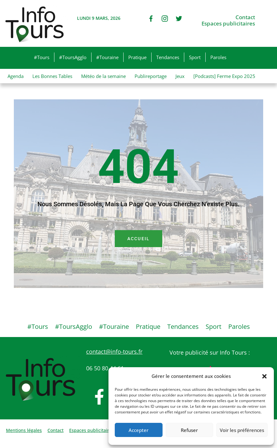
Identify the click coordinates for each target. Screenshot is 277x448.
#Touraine (107, 57)
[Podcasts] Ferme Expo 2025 (224, 76)
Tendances (167, 57)
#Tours (41, 57)
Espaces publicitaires (228, 23)
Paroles (218, 57)
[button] (264, 376)
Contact (245, 17)
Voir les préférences (242, 430)
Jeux (180, 76)
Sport (195, 57)
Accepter (138, 430)
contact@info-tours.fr (114, 351)
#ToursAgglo (72, 57)
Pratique (137, 57)
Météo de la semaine (103, 76)
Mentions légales (24, 430)
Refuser (189, 430)
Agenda (16, 76)
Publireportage (151, 76)
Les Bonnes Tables (52, 76)
